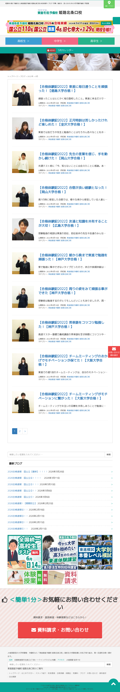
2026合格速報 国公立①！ (21, 496)
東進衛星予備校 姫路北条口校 (59, 105)
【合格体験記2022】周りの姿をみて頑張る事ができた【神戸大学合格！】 (72, 290)
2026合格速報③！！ (18, 515)
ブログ (22, 76)
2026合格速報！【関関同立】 (22, 503)
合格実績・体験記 (64, 673)
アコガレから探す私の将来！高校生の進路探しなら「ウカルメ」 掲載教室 (60, 685)
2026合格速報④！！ (18, 509)
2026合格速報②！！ (18, 522)
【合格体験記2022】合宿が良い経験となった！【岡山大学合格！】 (72, 189)
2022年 (30, 76)
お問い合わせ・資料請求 (96, 673)
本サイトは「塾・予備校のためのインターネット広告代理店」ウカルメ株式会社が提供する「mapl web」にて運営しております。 (60, 689)
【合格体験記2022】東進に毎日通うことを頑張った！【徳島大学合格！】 (72, 88)
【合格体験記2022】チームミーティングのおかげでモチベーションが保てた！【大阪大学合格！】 (72, 360)
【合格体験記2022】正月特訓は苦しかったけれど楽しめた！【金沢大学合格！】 (72, 122)
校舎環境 (51, 673)
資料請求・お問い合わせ (60, 630)
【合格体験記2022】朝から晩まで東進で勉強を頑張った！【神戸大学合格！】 (72, 257)
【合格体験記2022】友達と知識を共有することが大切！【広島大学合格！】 (72, 223)
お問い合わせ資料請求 (114, 351)
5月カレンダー (60, 50)
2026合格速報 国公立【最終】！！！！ (28, 471)
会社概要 (12, 676)
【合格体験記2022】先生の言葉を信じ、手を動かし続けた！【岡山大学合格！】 (72, 156)
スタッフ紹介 (41, 673)
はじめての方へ (27, 673)
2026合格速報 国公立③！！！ (23, 484)
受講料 (75, 673)
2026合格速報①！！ (19, 528)
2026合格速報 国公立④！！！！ (25, 477)
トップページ (13, 76)
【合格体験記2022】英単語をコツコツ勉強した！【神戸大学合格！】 (71, 324)
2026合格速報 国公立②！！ (22, 490)
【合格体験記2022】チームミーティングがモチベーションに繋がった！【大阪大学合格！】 (72, 396)
